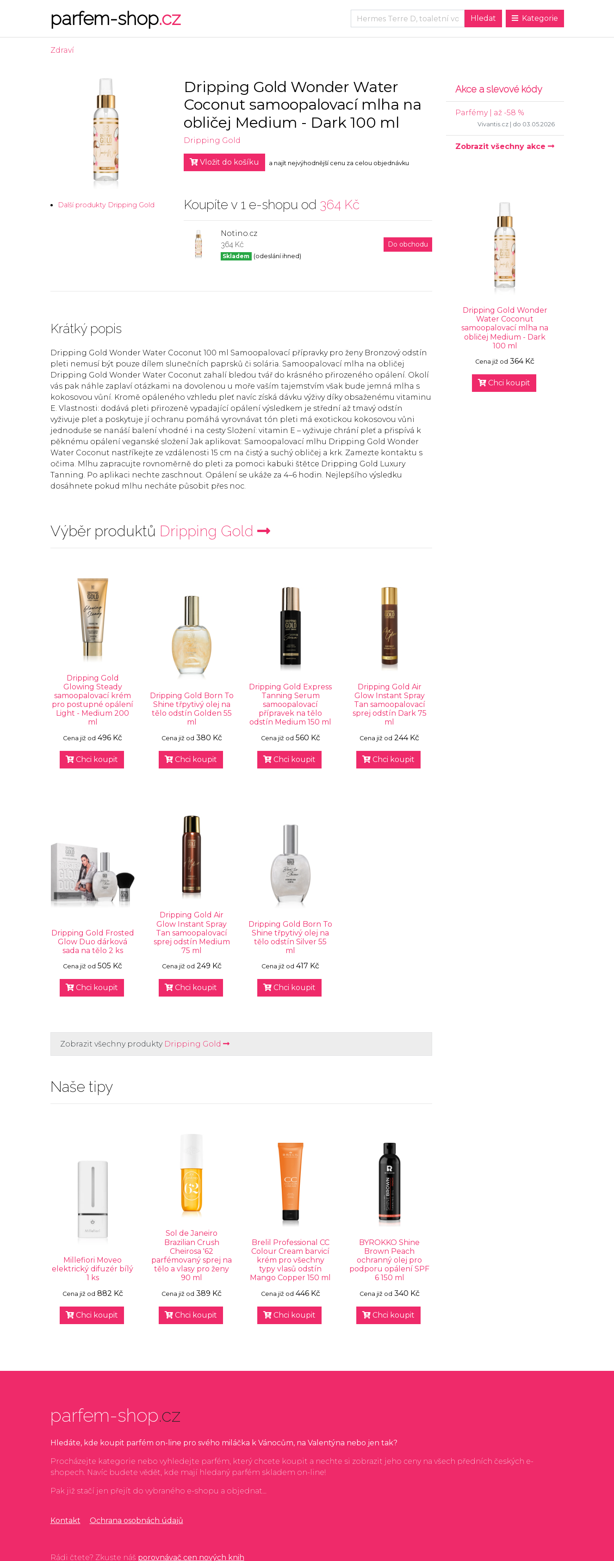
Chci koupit (92, 759)
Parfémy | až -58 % (489, 112)
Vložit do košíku (224, 162)
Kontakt (65, 1520)
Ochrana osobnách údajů (136, 1520)
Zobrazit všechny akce (504, 146)
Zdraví (62, 50)
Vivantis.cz (493, 124)
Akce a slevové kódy (498, 89)
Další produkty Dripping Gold (106, 205)
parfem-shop (115, 18)
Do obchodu (408, 244)
